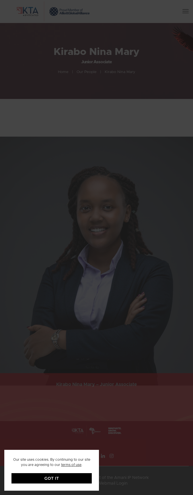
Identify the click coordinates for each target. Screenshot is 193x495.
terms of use (71, 465)
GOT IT (51, 478)
